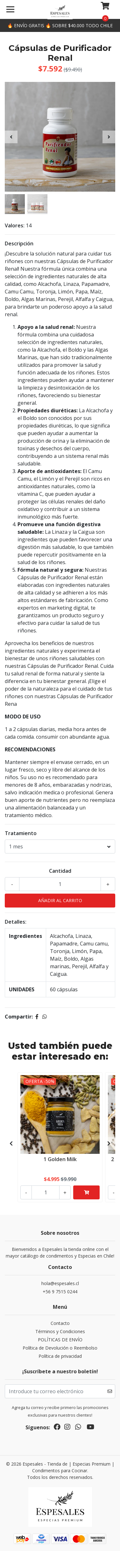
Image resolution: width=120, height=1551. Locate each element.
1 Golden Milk (60, 1159)
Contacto (60, 1323)
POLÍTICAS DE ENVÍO (60, 1340)
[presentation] (11, 137)
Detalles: (15, 921)
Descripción (19, 243)
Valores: (15, 225)
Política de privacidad (60, 1356)
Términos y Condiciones (60, 1331)
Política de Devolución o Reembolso (60, 1348)
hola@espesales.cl (60, 1283)
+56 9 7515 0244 (60, 1292)
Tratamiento (21, 833)
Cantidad (60, 870)
